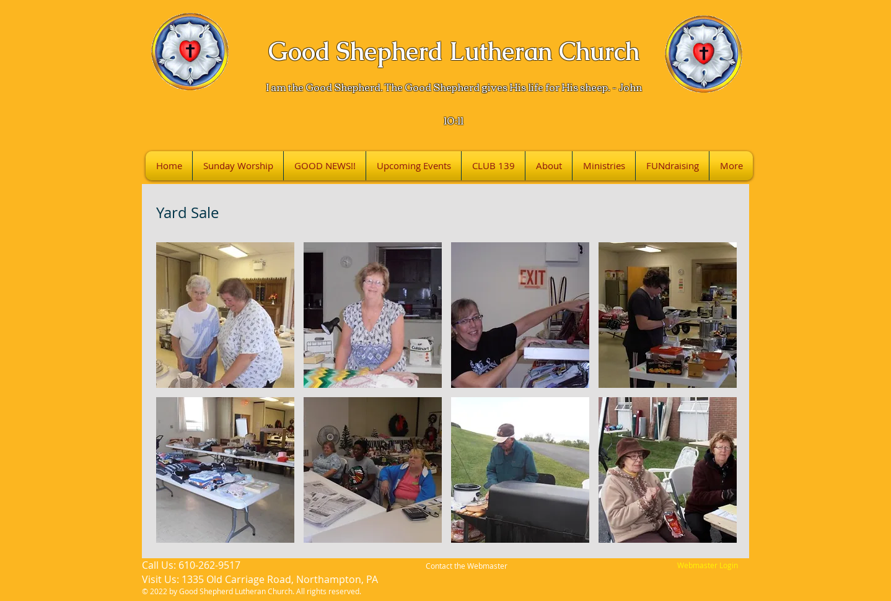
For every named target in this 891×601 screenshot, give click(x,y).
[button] (225, 315)
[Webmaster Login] (707, 565)
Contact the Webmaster (466, 566)
